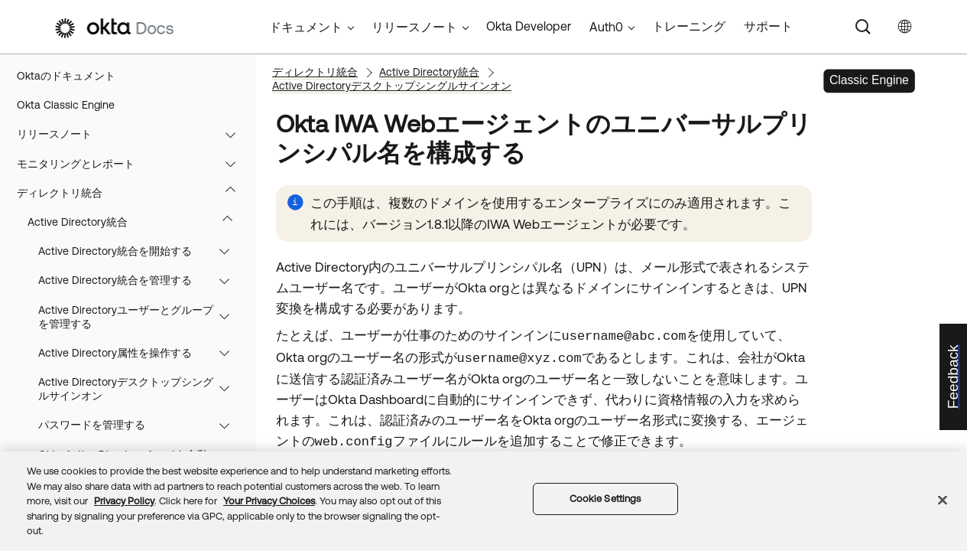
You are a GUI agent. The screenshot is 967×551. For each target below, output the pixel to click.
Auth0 (606, 27)
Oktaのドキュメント (66, 76)
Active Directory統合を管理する (141, 280)
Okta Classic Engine (66, 105)
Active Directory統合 (137, 221)
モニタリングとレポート (133, 163)
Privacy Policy (124, 501)
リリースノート (133, 133)
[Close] (942, 500)
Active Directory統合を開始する (141, 251)
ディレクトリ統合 (133, 192)
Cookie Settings (605, 498)
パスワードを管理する (141, 424)
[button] (234, 133)
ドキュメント (305, 27)
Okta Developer (528, 26)
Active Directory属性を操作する (141, 352)
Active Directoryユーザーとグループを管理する (141, 316)
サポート (768, 26)
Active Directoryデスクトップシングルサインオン (141, 388)
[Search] (863, 27)
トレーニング (688, 26)
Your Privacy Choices (269, 501)
